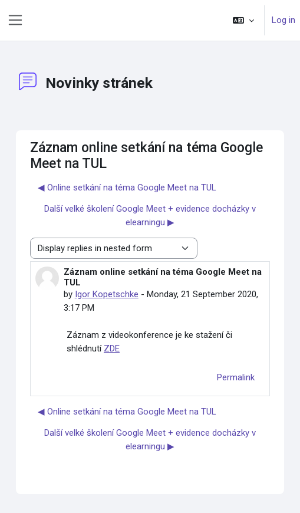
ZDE (112, 348)
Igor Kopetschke (107, 294)
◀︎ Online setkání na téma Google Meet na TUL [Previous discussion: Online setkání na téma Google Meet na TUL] (127, 187)
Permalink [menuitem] (236, 377)
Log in (283, 20)
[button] (243, 20)
